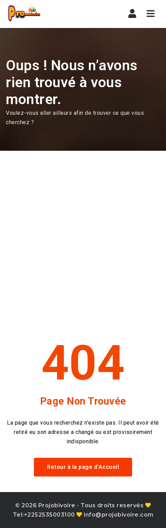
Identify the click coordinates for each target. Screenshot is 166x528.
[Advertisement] (83, 237)
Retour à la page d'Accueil (83, 467)
